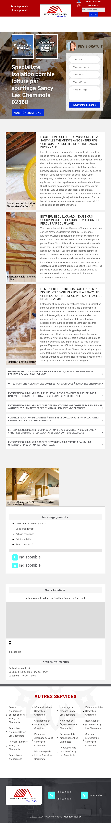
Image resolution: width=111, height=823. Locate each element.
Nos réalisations (28, 112)
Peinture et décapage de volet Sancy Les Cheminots (42, 740)
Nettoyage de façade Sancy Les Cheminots (67, 724)
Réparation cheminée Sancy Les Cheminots (16, 732)
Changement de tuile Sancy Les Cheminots (41, 724)
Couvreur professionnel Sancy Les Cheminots (91, 740)
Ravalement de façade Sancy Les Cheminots (67, 738)
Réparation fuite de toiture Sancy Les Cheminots (66, 751)
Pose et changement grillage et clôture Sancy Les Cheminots (16, 715)
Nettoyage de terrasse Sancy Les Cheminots (66, 711)
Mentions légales (72, 816)
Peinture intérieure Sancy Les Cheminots (17, 745)
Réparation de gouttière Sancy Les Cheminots (92, 724)
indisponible (19, 6)
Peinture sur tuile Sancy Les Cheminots (93, 711)
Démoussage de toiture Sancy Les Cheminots (42, 755)
